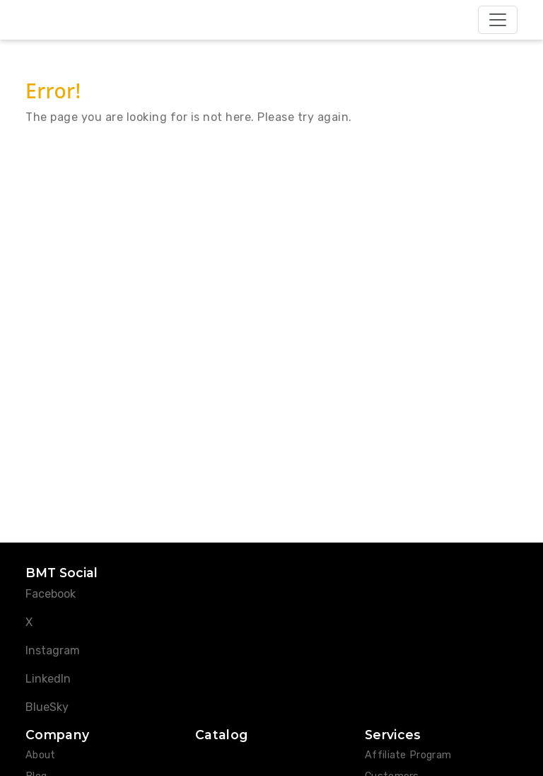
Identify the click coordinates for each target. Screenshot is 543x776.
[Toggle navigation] (498, 20)
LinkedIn (48, 678)
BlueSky (47, 707)
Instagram (52, 650)
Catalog (221, 734)
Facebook (50, 594)
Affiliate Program (408, 755)
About (40, 755)
